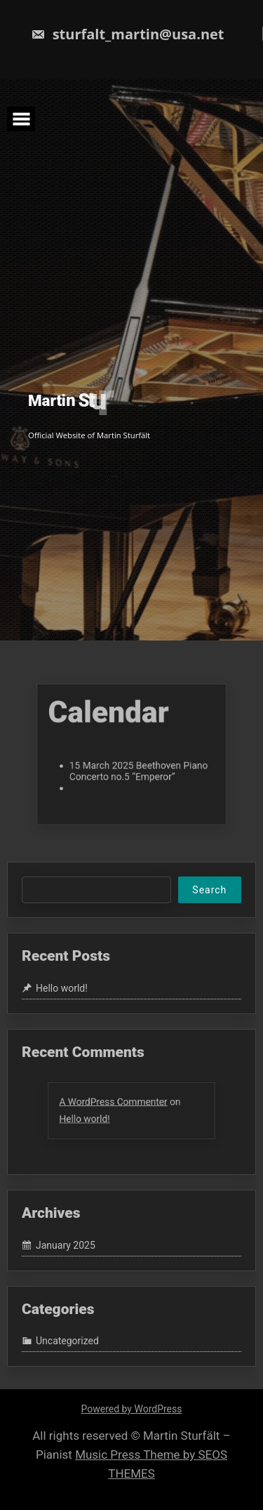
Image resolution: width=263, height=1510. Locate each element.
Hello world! (62, 988)
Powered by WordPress (131, 1408)
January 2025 (65, 1245)
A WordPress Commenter (116, 1103)
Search (209, 889)
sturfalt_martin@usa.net (127, 34)
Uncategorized (67, 1340)
